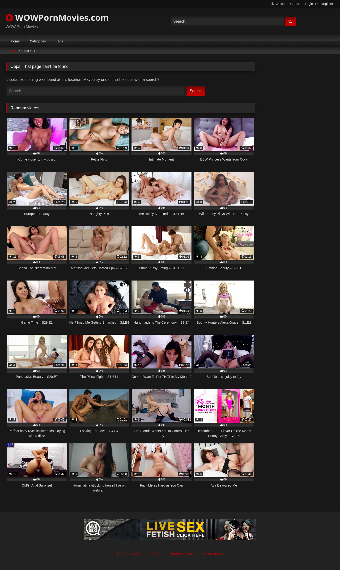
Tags (59, 41)
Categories (38, 41)
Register (327, 4)
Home (15, 41)
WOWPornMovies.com (57, 17)
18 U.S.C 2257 (128, 554)
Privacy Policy (181, 554)
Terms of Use (212, 554)
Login (309, 4)
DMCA (155, 554)
